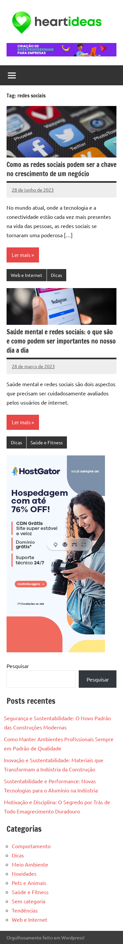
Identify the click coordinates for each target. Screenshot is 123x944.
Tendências (25, 910)
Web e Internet (26, 275)
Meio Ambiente (30, 864)
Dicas (56, 275)
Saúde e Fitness (47, 442)
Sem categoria (28, 901)
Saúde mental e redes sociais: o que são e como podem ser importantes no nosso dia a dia (61, 341)
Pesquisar (18, 665)
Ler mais (21, 255)
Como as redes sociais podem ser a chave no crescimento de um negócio (61, 169)
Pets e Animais (29, 882)
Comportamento (31, 846)
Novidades (24, 873)
